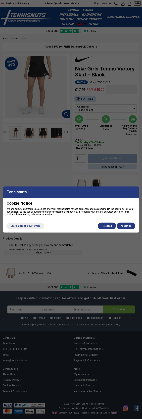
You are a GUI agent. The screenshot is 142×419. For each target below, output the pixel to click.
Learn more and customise (25, 226)
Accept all (126, 226)
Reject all (107, 226)
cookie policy (121, 209)
